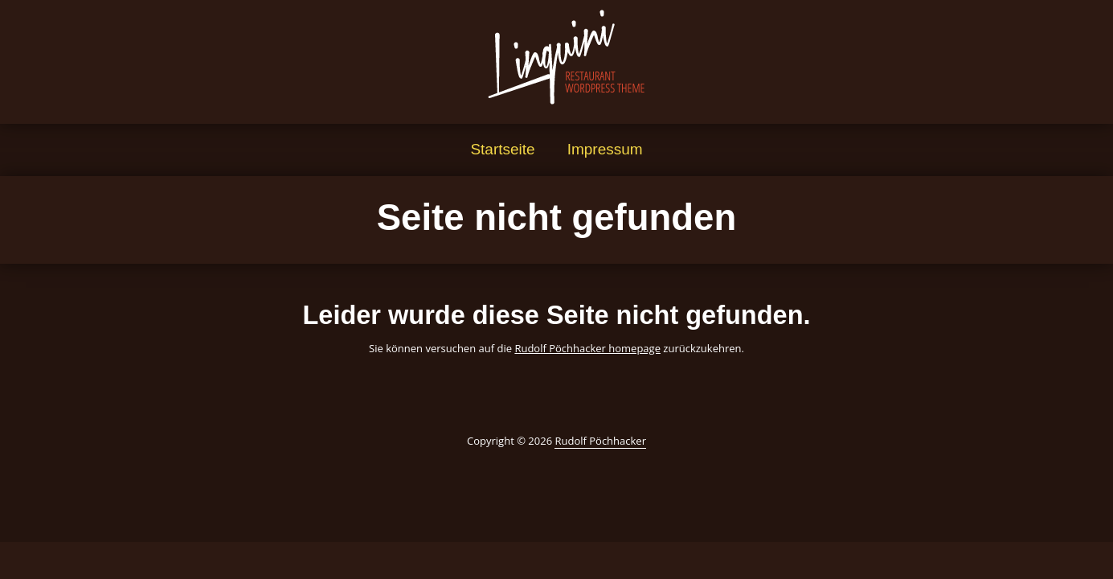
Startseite (502, 149)
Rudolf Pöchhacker (600, 440)
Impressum (605, 149)
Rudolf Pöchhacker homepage (587, 348)
